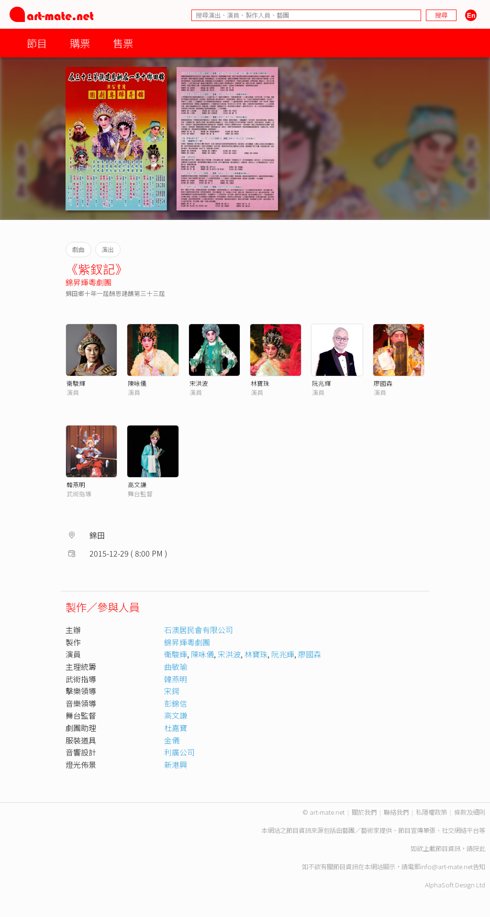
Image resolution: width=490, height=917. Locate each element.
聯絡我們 (396, 812)
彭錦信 (175, 703)
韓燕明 (76, 484)
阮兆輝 (321, 383)
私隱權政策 (431, 812)
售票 (123, 42)
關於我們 (364, 812)
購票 (80, 42)
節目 (37, 42)
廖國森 (383, 383)
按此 (479, 848)
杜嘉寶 (175, 727)
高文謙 (137, 484)
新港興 (175, 764)
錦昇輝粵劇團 (88, 282)
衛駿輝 (175, 654)
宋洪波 (198, 383)
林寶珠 (260, 383)
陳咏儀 (137, 383)
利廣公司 (179, 752)
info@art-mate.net (446, 866)
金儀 (171, 740)
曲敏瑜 (175, 666)
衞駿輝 (76, 383)
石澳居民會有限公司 (198, 629)
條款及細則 (469, 812)
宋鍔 (171, 691)
